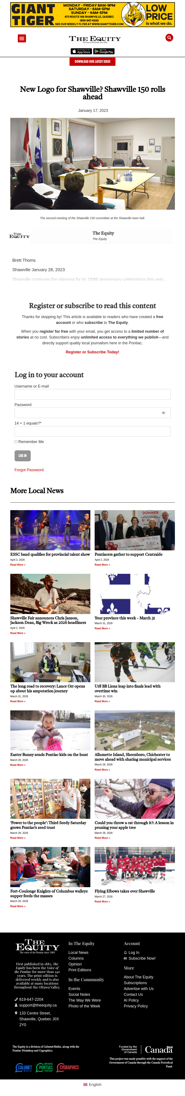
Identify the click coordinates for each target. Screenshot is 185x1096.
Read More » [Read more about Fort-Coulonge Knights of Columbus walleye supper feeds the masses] (18, 906)
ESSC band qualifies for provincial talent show (50, 555)
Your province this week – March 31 (125, 618)
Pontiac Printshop (22, 1051)
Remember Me (29, 442)
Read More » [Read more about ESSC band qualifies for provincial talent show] (18, 564)
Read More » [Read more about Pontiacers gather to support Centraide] (102, 564)
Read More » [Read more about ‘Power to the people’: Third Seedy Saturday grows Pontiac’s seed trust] (18, 837)
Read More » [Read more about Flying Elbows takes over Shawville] (102, 901)
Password (23, 405)
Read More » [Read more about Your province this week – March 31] (102, 628)
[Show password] (164, 413)
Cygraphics (45, 1051)
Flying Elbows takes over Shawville (125, 891)
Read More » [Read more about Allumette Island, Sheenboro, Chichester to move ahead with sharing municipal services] (102, 769)
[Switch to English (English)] (92, 1084)
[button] (22, 38)
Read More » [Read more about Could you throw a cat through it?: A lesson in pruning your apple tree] (102, 837)
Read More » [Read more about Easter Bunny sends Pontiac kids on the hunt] (18, 765)
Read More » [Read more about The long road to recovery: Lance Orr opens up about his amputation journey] (18, 701)
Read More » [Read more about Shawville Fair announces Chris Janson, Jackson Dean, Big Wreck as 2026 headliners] (18, 633)
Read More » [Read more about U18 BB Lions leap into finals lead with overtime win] (102, 701)
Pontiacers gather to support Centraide (129, 555)
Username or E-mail (32, 386)
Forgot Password (29, 470)
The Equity (103, 233)
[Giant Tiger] (92, 26)
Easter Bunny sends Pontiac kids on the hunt (49, 755)
